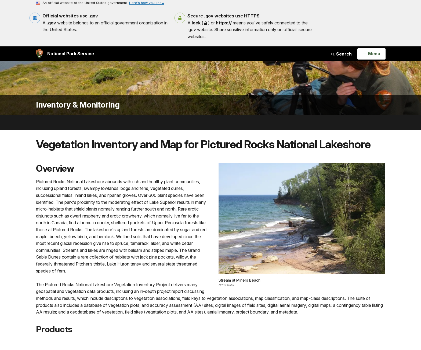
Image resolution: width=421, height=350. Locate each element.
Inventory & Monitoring (77, 104)
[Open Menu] (371, 54)
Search (341, 54)
